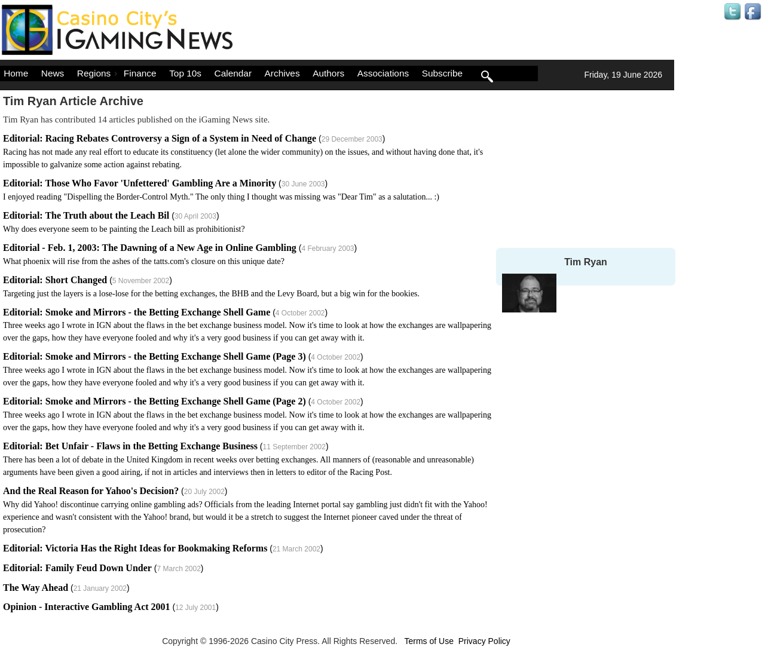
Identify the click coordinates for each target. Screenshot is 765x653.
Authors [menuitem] (328, 73)
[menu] (269, 73)
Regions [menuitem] (98, 73)
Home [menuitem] (16, 73)
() (243, 151)
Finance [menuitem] (140, 73)
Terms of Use (428, 641)
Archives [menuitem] (282, 73)
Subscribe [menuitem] (442, 73)
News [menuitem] (52, 73)
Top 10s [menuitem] (185, 73)
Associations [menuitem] (383, 73)
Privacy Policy (484, 641)
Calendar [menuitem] (233, 73)
